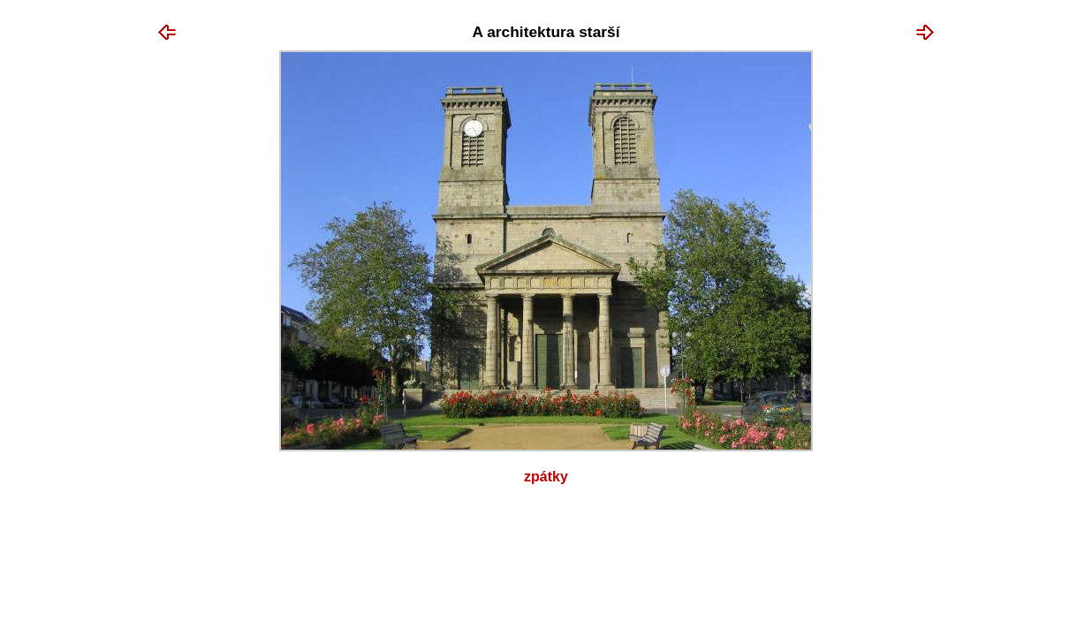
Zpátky (546, 476)
